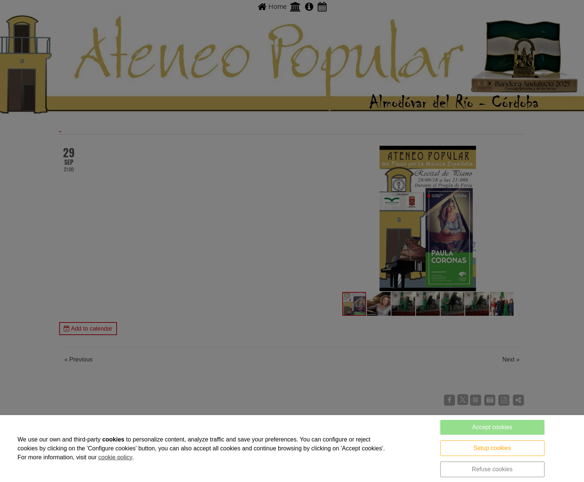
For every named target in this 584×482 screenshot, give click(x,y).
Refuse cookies (492, 469)
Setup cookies (492, 448)
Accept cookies (492, 427)
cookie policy (115, 457)
